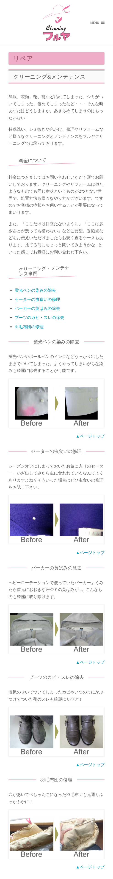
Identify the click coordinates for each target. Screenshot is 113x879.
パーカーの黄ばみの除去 (37, 308)
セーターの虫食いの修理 (37, 299)
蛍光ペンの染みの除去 (35, 290)
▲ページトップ (90, 435)
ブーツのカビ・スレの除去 (39, 317)
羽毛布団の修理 (29, 326)
